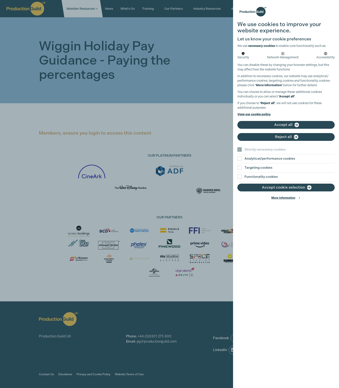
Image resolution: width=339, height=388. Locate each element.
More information (283, 197)
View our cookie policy (254, 114)
